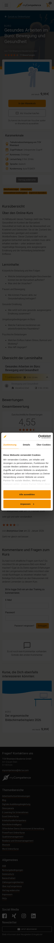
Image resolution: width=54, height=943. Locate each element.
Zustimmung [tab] (9, 444)
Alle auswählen (27, 494)
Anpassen (27, 504)
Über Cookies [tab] (44, 444)
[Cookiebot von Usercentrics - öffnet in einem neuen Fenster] (38, 437)
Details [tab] (26, 444)
